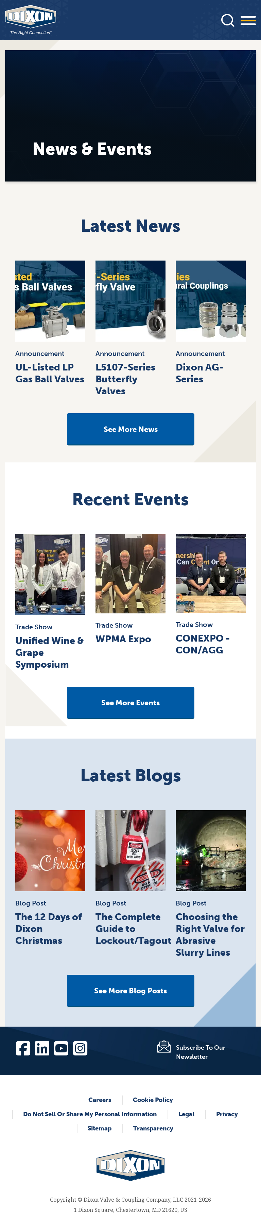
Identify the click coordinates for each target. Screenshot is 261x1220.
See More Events (130, 702)
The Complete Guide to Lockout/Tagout (133, 928)
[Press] (228, 20)
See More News (131, 429)
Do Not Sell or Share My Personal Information (90, 1114)
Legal (186, 1114)
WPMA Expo (123, 639)
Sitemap (99, 1128)
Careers (99, 1100)
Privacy (227, 1114)
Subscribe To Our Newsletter (200, 1052)
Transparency (153, 1128)
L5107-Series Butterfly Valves (125, 379)
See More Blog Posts (130, 990)
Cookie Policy (153, 1100)
